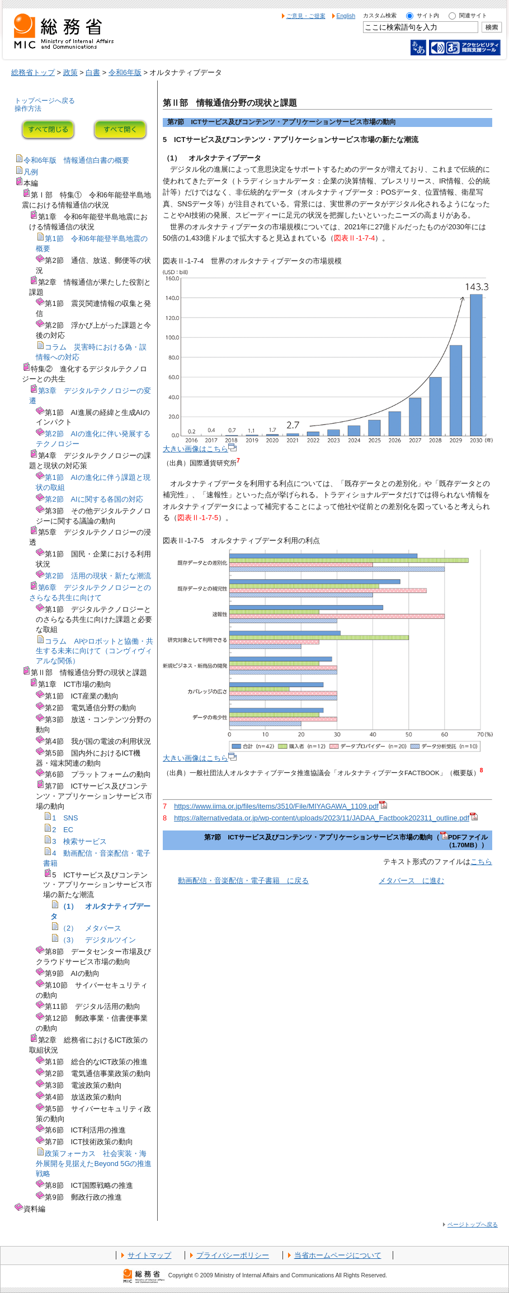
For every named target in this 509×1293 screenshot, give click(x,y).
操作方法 (28, 108)
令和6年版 (125, 72)
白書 (93, 72)
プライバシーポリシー (232, 1255)
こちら (481, 861)
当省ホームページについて (337, 1255)
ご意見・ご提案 (306, 16)
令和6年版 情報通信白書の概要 (76, 160)
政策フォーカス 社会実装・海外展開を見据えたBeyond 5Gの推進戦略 (94, 1163)
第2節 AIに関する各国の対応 (94, 499)
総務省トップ (33, 72)
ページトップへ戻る (472, 1224)
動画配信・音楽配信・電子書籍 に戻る (243, 880)
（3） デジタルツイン (97, 940)
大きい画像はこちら (200, 449)
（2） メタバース (90, 928)
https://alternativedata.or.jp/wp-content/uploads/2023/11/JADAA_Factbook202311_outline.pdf (326, 818)
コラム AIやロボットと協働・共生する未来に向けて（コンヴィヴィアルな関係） (94, 651)
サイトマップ (149, 1255)
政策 (70, 72)
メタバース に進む (411, 880)
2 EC (62, 829)
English (346, 16)
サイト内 (428, 15)
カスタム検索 (380, 15)
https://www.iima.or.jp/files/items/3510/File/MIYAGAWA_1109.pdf (280, 806)
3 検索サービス (79, 841)
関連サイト (473, 15)
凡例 (30, 172)
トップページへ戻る (45, 100)
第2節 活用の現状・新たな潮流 (97, 576)
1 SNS (65, 818)
